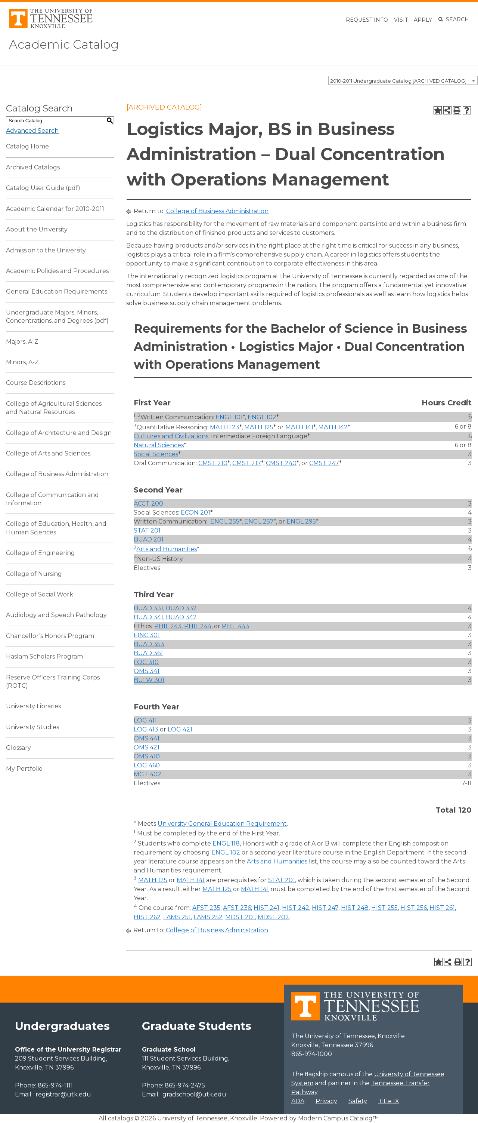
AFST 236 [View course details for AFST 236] (237, 908)
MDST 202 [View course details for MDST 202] (273, 917)
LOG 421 (180, 729)
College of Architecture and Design (59, 432)
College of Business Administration (57, 474)
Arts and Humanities (166, 549)
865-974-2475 (185, 1085)
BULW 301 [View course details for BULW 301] (149, 680)
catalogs (120, 1118)
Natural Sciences (159, 445)
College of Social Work (39, 594)
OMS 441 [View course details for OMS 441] (146, 738)
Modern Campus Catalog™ (338, 1118)
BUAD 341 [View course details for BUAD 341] (148, 617)
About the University (37, 229)
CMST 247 (324, 463)
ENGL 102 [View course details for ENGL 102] (262, 417)
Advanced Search (32, 130)
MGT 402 (147, 774)
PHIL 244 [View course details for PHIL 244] (197, 626)
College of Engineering (40, 552)
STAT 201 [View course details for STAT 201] (147, 530)
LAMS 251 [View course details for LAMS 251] (177, 917)
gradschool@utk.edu (194, 1094)
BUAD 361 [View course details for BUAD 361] (148, 653)
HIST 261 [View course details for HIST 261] (442, 908)
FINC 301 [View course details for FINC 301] (147, 635)
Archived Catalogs (33, 167)
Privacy (326, 1101)
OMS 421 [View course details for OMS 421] (146, 747)
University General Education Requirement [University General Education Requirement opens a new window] (222, 823)
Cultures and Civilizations (171, 436)
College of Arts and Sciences (48, 453)
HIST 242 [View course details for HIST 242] (295, 908)
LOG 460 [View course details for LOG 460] (147, 765)
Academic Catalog (64, 44)
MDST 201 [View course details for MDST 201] (240, 917)
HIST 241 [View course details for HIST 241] (266, 908)
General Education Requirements (56, 291)
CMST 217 (246, 463)
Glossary (18, 747)
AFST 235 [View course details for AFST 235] (206, 908)
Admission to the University (46, 250)
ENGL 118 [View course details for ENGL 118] (226, 843)
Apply (423, 19)
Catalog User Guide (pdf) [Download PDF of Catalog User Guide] (43, 187)
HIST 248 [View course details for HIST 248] (355, 908)
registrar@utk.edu (63, 1094)
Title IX (388, 1101)
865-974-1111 (55, 1085)
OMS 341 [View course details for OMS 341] (146, 671)
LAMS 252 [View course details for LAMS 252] (208, 917)
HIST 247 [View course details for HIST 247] (325, 908)
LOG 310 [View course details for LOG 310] (146, 662)
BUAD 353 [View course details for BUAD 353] (149, 644)
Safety (357, 1101)
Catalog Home (27, 146)
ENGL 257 (259, 521)
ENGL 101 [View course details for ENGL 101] (229, 417)
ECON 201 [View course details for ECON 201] (195, 512)
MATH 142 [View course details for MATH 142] (333, 427)
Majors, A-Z (22, 341)
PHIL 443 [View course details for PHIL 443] (235, 626)
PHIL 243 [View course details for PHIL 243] (167, 626)
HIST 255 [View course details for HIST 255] (384, 908)
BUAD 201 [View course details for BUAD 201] (149, 539)
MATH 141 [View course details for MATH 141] (299, 427)
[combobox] (403, 80)
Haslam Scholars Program (44, 656)
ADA (297, 1101)
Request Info (367, 19)
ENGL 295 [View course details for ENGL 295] (301, 521)
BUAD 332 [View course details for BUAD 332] (181, 608)
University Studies (32, 727)
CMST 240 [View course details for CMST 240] (281, 463)
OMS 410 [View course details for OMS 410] (147, 756)
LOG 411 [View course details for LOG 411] (145, 720)
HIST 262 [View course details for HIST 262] (147, 917)
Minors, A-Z (22, 362)
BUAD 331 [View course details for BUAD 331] (148, 608)
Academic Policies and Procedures (57, 270)
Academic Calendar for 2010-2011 (55, 208)
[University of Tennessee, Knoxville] (51, 26)
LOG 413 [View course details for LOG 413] (146, 729)
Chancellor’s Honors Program (50, 635)
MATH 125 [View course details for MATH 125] (258, 427)
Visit (401, 19)
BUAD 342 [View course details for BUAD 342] (181, 617)
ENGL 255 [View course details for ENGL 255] (224, 521)
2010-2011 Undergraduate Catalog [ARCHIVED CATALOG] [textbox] (398, 81)
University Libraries (33, 706)
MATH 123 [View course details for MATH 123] (224, 427)
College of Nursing (34, 573)
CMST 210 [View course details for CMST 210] (212, 463)
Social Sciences (156, 454)
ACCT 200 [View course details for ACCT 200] (148, 503)
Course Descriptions (35, 382)
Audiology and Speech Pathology (56, 615)
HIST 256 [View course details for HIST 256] (413, 908)
